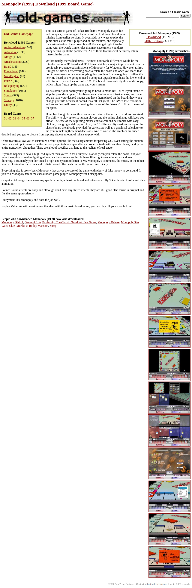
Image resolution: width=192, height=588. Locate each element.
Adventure (10, 52)
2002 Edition (154, 41)
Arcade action (12, 61)
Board (7, 66)
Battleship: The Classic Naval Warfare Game (69, 222)
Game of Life (33, 222)
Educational (11, 71)
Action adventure (14, 47)
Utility (8, 105)
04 (18, 118)
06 (27, 118)
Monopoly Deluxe (109, 222)
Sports (8, 95)
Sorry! (53, 225)
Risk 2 (19, 222)
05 (23, 118)
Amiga (8, 56)
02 (9, 118)
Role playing (11, 85)
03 (14, 118)
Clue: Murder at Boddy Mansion (28, 225)
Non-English (11, 76)
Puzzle (8, 80)
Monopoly (8, 222)
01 (5, 118)
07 (32, 118)
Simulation (10, 90)
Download (153, 37)
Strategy (9, 100)
